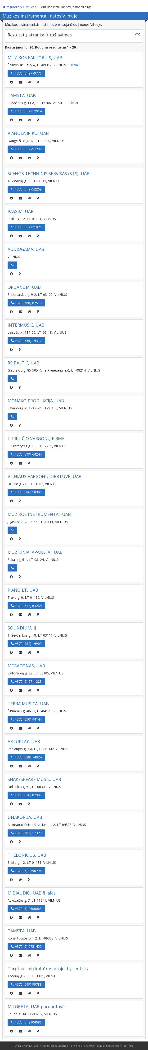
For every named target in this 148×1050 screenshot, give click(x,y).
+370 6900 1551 (91, 1045)
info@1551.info (124, 1045)
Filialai (74, 65)
